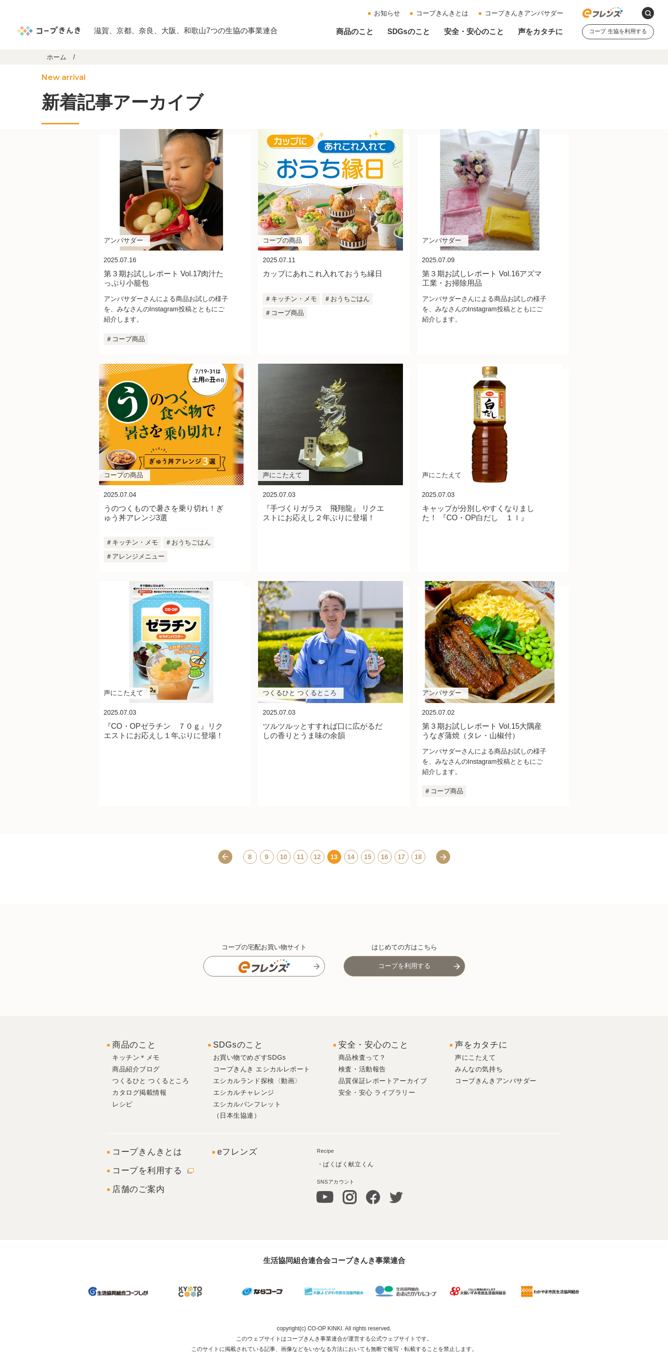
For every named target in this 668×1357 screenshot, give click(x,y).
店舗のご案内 (138, 1188)
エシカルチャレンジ (243, 1091)
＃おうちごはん (347, 298)
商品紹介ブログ (136, 1068)
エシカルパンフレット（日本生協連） (247, 1108)
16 (384, 856)
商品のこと (355, 32)
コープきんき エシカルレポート (261, 1068)
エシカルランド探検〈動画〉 (257, 1080)
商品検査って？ (362, 1056)
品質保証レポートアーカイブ (382, 1080)
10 (283, 856)
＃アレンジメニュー (135, 556)
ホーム (56, 57)
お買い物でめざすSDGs (249, 1056)
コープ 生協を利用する (617, 31)
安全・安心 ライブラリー (377, 1091)
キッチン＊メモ (136, 1056)
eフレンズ (237, 1151)
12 (317, 856)
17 (401, 856)
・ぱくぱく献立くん (345, 1162)
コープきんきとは (442, 13)
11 (300, 856)
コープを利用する (404, 965)
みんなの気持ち (479, 1068)
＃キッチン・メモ (291, 298)
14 (351, 856)
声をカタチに (540, 32)
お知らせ (387, 13)
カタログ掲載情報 (139, 1091)
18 (418, 856)
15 (368, 856)
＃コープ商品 (125, 339)
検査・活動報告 (362, 1068)
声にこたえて (475, 1056)
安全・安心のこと (474, 32)
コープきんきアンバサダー (524, 13)
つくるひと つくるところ (150, 1080)
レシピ (122, 1103)
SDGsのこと (409, 32)
